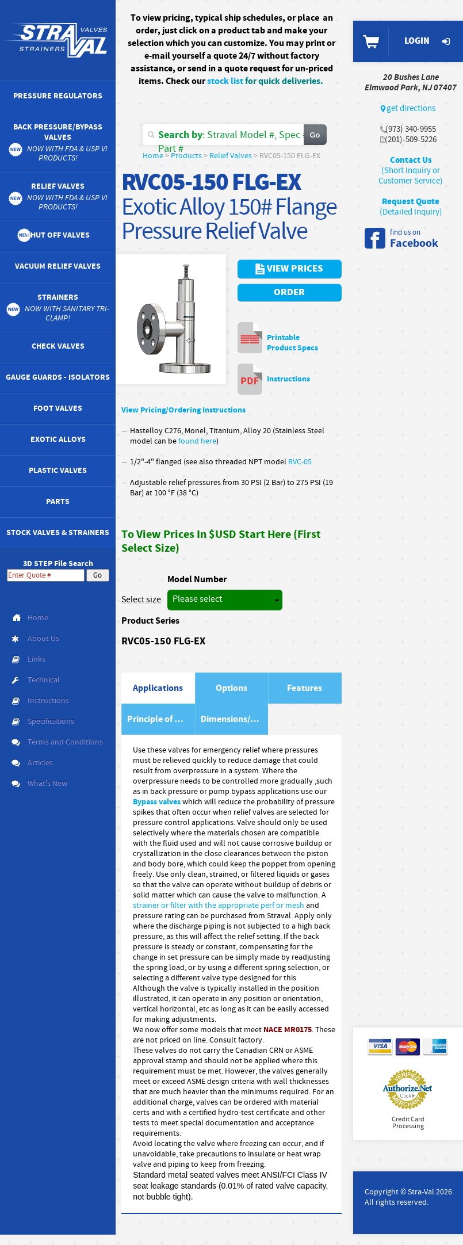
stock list (225, 81)
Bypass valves (157, 801)
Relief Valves (230, 156)
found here (197, 441)
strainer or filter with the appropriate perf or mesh (218, 905)
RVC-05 (300, 462)
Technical (44, 680)
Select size (141, 600)
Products (186, 156)
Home (153, 156)
